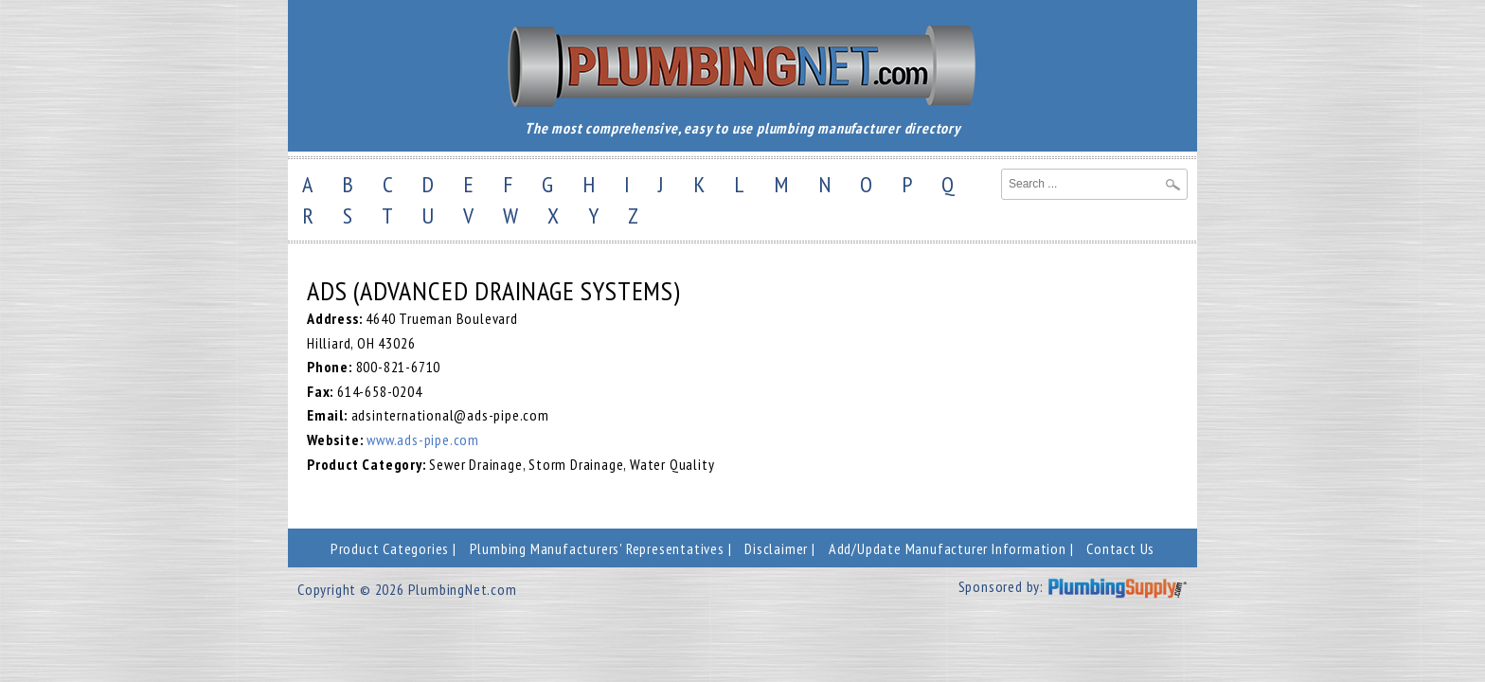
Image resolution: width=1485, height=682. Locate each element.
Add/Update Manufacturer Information (947, 548)
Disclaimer (776, 548)
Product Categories (390, 548)
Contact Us (1120, 548)
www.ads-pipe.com (423, 439)
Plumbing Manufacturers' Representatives (597, 548)
